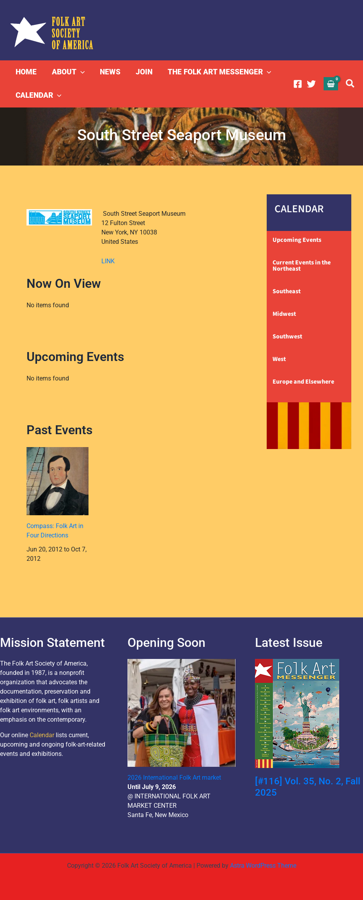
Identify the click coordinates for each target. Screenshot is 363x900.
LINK (108, 261)
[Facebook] (297, 83)
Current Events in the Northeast (302, 265)
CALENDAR (38, 95)
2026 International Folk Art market (174, 777)
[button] (80, 72)
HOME (25, 71)
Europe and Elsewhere (303, 381)
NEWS (109, 71)
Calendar (42, 735)
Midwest (284, 314)
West (279, 359)
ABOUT (67, 72)
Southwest (287, 336)
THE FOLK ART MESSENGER (217, 72)
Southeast (287, 291)
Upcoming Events (297, 240)
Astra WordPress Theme (263, 865)
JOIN (142, 71)
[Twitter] (311, 83)
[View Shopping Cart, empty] (331, 83)
